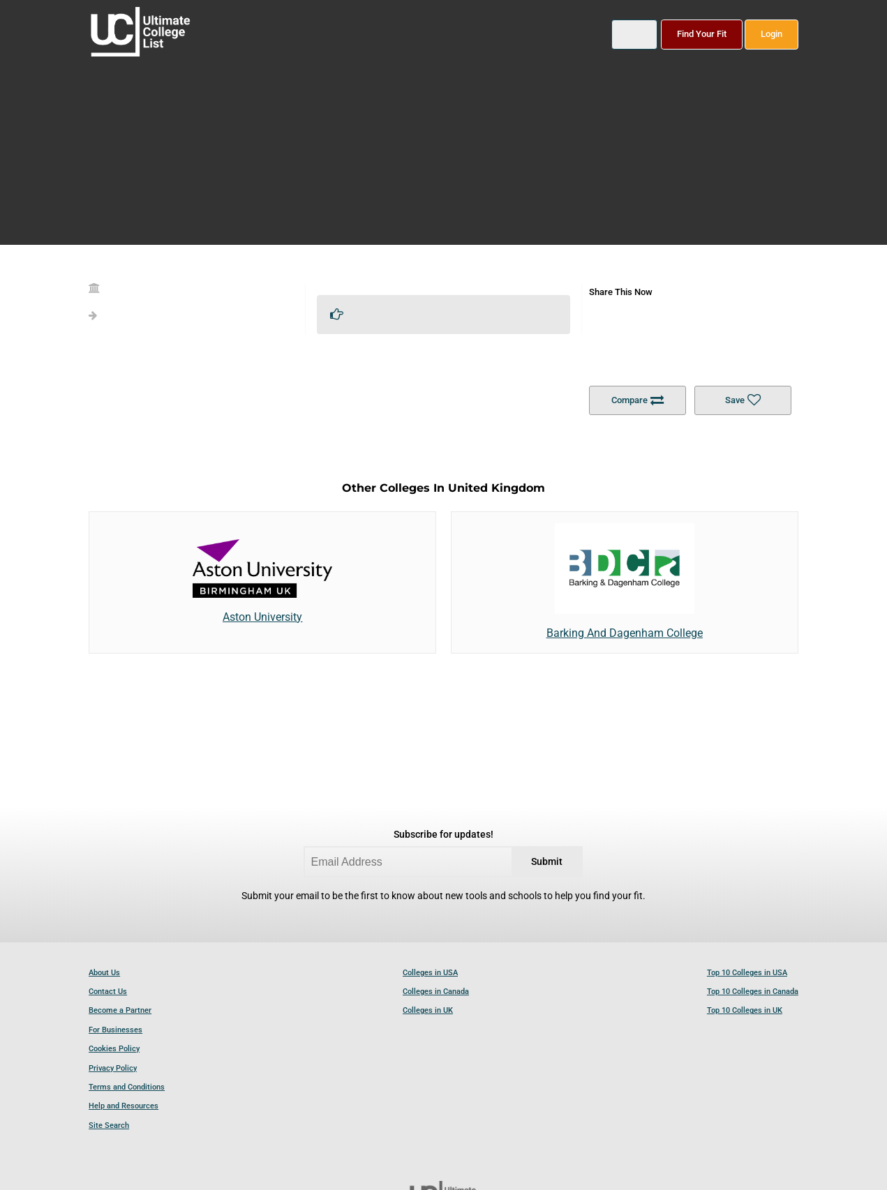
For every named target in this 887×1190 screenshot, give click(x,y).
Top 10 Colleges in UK (744, 1010)
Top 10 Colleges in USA (747, 972)
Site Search (109, 1125)
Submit (546, 862)
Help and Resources (123, 1105)
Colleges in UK (428, 1010)
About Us (104, 972)
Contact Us (108, 991)
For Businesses (115, 1029)
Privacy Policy (113, 1068)
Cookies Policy (114, 1048)
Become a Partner (120, 1010)
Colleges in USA (430, 972)
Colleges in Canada (436, 991)
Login (771, 34)
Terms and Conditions (127, 1087)
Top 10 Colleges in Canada (752, 991)
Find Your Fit (701, 34)
